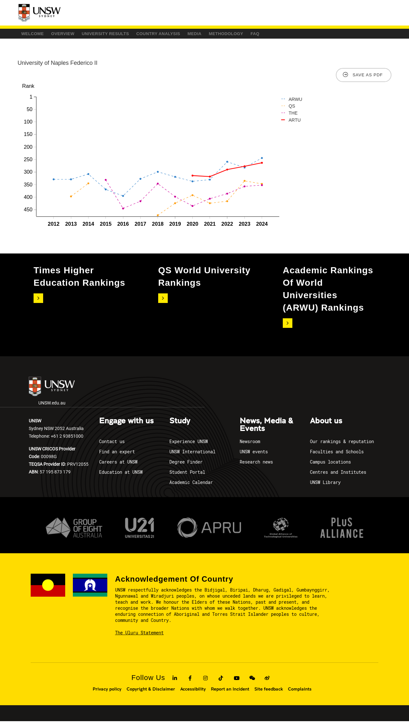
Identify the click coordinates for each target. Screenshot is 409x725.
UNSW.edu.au (52, 395)
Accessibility (193, 692)
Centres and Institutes (338, 476)
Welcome (39, 35)
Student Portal (187, 476)
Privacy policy (107, 692)
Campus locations (330, 466)
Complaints (300, 692)
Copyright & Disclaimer (151, 692)
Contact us (112, 445)
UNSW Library (325, 486)
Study (179, 425)
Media (258, 35)
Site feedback (268, 692)
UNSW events (254, 455)
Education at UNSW (121, 476)
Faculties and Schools (337, 455)
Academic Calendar (191, 486)
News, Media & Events (266, 429)
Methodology (303, 35)
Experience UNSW (188, 445)
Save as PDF (367, 79)
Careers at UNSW (118, 466)
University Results (139, 35)
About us (326, 425)
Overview (82, 35)
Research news (256, 466)
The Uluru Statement (139, 637)
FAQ (345, 35)
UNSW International (192, 455)
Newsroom (250, 445)
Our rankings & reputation (342, 445)
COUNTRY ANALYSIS (207, 35)
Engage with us (126, 425)
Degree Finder (186, 466)
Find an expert (117, 455)
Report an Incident (230, 692)
